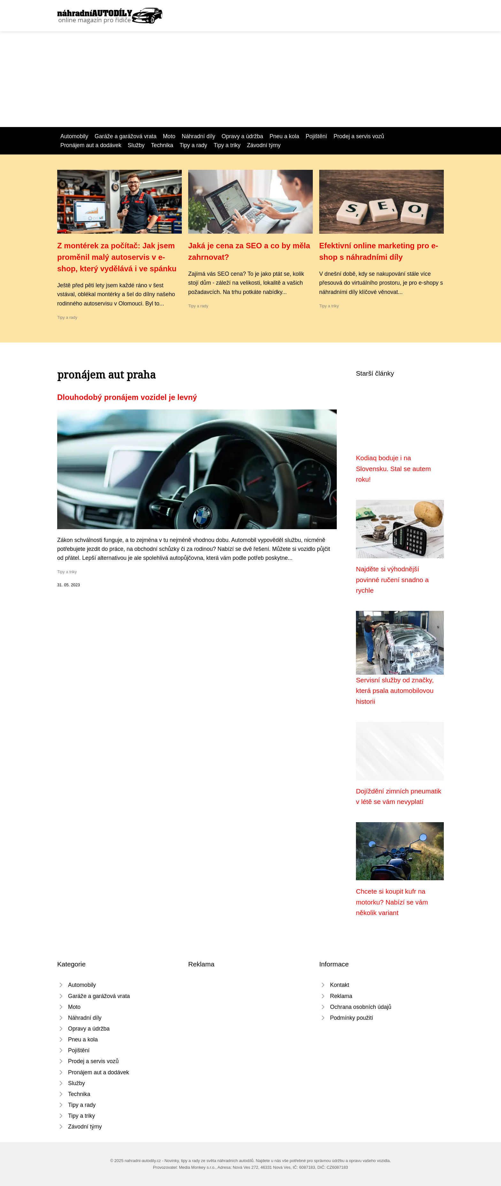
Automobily (74, 136)
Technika (162, 145)
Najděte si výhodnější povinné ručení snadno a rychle (392, 579)
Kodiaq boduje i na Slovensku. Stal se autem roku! (393, 468)
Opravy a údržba (242, 136)
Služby (136, 145)
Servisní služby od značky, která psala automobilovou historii (395, 690)
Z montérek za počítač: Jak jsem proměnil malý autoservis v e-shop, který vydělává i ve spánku (117, 257)
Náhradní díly (198, 136)
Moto (169, 136)
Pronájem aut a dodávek (90, 145)
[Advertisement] (250, 79)
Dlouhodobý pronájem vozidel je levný (127, 397)
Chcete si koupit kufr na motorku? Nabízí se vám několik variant (392, 902)
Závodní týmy (264, 145)
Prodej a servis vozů (359, 136)
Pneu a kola (284, 136)
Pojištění (316, 136)
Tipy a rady (193, 145)
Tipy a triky (226, 145)
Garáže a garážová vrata (126, 136)
